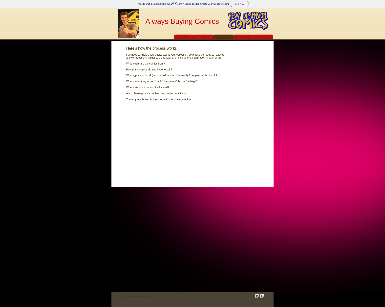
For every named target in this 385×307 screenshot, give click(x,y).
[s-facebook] (262, 296)
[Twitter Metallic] (257, 296)
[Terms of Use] (179, 293)
